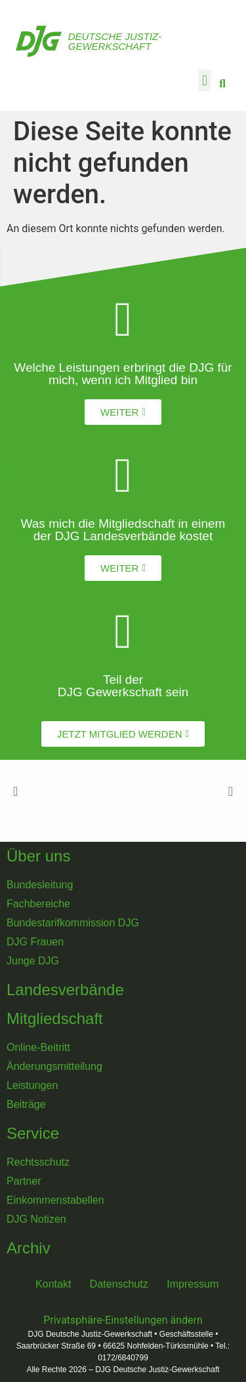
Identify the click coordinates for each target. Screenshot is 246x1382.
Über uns (38, 856)
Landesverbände (65, 989)
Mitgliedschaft (55, 1018)
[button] (204, 80)
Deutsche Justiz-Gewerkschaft (115, 41)
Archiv (29, 1248)
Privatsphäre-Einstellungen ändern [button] (123, 1320)
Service (33, 1133)
